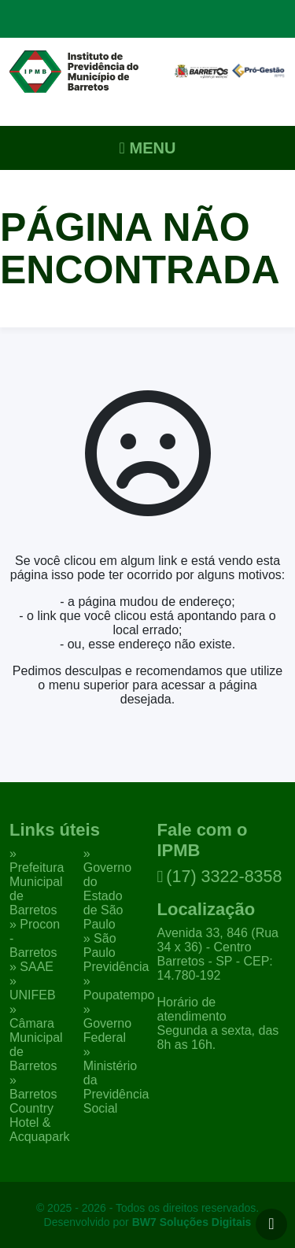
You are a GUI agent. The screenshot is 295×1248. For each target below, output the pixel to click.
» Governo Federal (107, 1023)
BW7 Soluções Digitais (192, 1222)
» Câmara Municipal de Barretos (36, 1037)
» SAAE (31, 966)
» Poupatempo (119, 988)
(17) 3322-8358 (219, 876)
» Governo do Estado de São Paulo (107, 889)
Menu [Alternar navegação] (148, 148)
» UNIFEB (32, 988)
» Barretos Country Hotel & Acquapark (39, 1108)
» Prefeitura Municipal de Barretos (36, 882)
